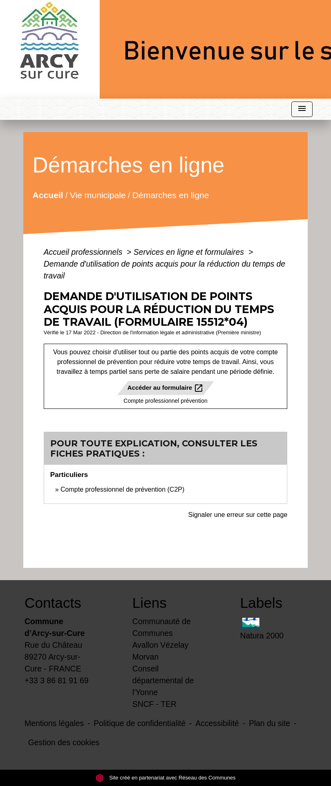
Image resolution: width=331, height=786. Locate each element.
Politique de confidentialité (140, 723)
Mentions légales (54, 723)
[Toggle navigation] (302, 109)
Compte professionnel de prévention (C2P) (122, 489)
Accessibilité (217, 723)
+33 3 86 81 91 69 (57, 680)
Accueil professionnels (84, 251)
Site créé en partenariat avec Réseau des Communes (166, 778)
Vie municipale (98, 194)
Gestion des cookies (63, 742)
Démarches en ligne (170, 194)
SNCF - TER (154, 704)
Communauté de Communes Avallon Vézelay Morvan (161, 639)
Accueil (47, 194)
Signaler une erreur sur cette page (237, 514)
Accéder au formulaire (165, 388)
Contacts (53, 603)
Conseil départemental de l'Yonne (163, 680)
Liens (149, 603)
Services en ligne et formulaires (190, 251)
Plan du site (269, 723)
